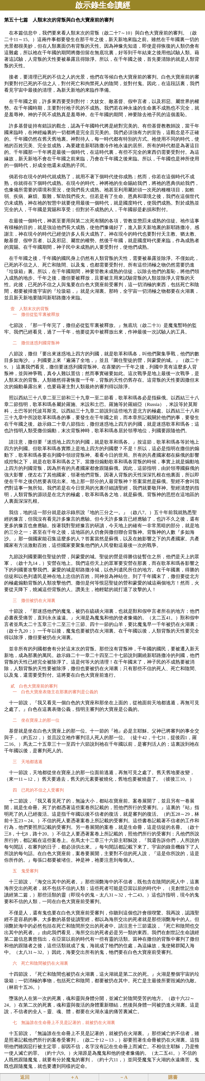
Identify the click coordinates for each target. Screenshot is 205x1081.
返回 (25, 1077)
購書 (173, 1077)
